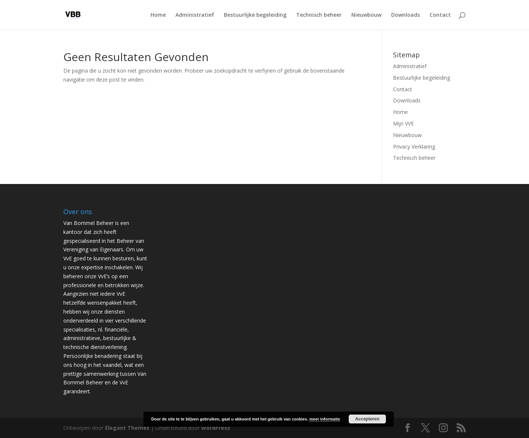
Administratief (194, 15)
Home (158, 15)
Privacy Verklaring (414, 146)
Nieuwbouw (366, 15)
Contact (440, 15)
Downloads (405, 15)
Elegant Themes (127, 427)
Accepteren (367, 419)
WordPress (215, 427)
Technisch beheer (319, 15)
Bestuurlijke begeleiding (255, 15)
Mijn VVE (403, 123)
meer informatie (324, 419)
